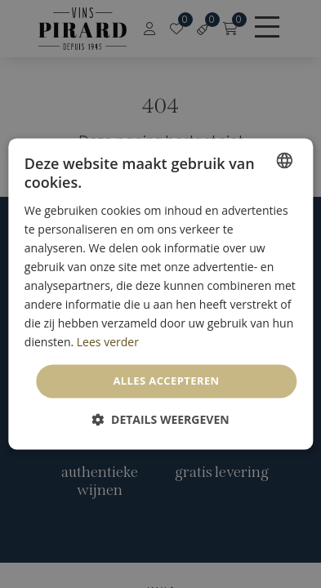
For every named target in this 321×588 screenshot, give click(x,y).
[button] (160, 420)
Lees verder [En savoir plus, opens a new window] (108, 342)
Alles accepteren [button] (166, 380)
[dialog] (160, 293)
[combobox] (284, 160)
